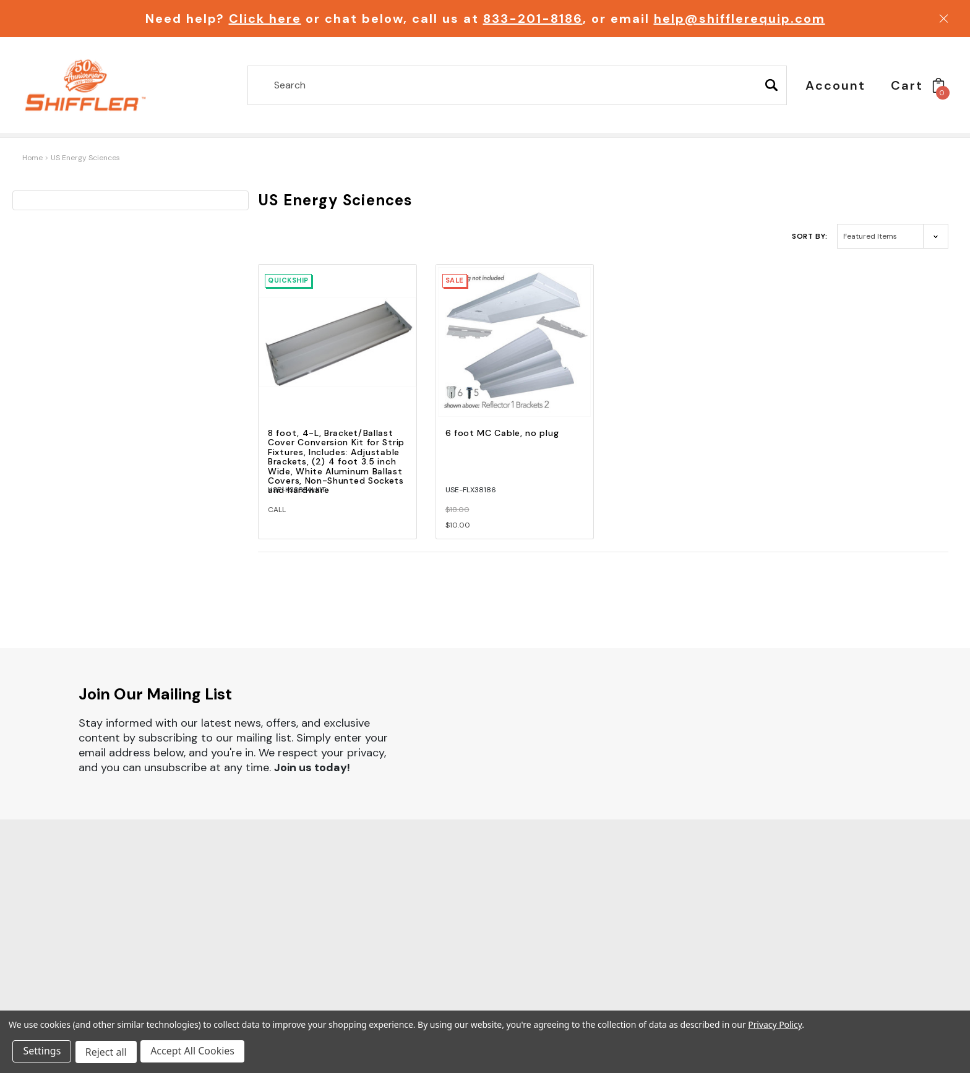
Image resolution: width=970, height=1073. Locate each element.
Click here (265, 19)
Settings (43, 1053)
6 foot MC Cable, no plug (502, 432)
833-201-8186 (533, 19)
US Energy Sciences (85, 158)
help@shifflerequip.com (739, 19)
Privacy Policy (775, 1026)
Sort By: (810, 236)
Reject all (108, 1053)
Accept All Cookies (195, 1053)
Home (32, 158)
